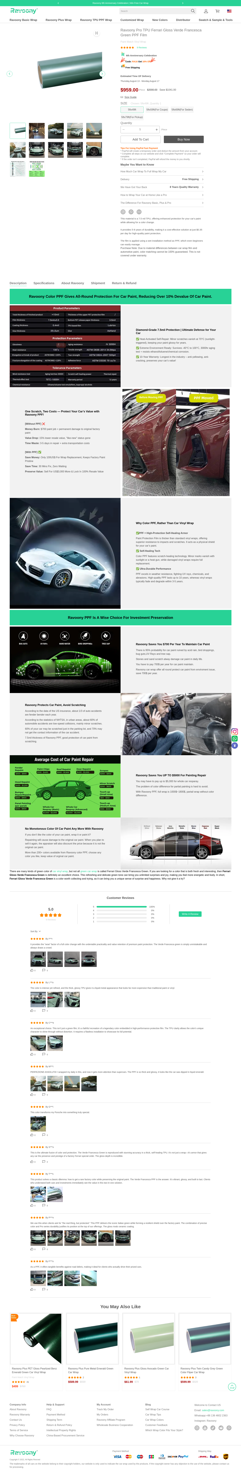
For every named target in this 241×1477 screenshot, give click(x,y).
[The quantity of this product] (140, 132)
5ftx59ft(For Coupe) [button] (162, 109)
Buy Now (184, 142)
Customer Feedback (156, 1428)
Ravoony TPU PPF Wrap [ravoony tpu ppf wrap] (96, 20)
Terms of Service (19, 1434)
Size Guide (131, 97)
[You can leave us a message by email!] (139, 214)
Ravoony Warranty (20, 1418)
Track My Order (105, 1413)
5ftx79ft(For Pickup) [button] (133, 118)
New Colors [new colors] (160, 20)
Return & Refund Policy (59, 1428)
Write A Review (190, 917)
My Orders (102, 1418)
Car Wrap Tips (153, 1418)
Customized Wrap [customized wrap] (132, 20)
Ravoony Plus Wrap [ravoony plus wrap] (59, 20)
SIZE (141, 103)
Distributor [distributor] (183, 20)
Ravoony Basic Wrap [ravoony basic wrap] (23, 20)
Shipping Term (54, 1423)
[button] (193, 11)
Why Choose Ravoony (22, 1439)
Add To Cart (140, 142)
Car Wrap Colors (154, 1423)
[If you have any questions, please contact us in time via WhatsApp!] (131, 214)
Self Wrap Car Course (157, 1413)
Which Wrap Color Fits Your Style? (164, 1434)
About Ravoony (18, 1413)
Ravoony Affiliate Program (111, 1423)
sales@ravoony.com (213, 1414)
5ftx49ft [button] (134, 109)
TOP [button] (229, 1252)
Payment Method (56, 1418)
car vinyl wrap (60, 874)
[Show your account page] (206, 11)
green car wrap (88, 874)
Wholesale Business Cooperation (115, 1428)
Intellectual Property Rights (61, 1434)
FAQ (49, 1413)
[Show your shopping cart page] (217, 11)
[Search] (157, 11)
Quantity (126, 125)
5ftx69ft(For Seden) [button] (190, 109)
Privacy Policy (17, 1428)
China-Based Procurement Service (65, 1439)
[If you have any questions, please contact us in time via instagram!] (123, 214)
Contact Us (16, 1423)
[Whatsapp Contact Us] (234, 738)
